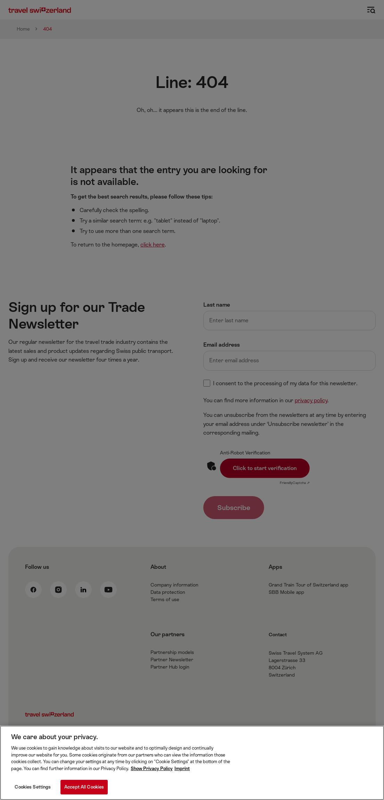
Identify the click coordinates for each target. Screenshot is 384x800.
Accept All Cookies (84, 787)
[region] (192, 763)
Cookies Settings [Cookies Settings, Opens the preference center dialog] (33, 787)
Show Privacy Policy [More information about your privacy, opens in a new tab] (152, 768)
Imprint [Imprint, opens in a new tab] (182, 768)
